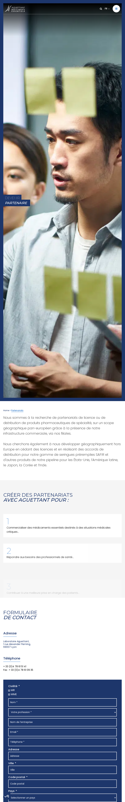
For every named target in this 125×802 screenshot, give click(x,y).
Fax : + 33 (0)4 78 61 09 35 (18, 670)
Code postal (16, 777)
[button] (116, 8)
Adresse (13, 749)
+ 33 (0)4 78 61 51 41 (14, 666)
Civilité (12, 686)
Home (6, 410)
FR (106, 8)
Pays (11, 791)
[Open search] (101, 8)
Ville (11, 763)
